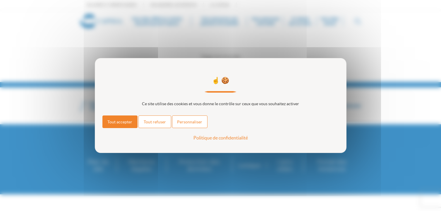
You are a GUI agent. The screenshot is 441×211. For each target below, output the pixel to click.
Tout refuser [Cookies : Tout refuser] (155, 122)
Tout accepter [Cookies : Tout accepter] (119, 122)
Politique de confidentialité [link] (220, 137)
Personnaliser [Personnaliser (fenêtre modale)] (189, 122)
